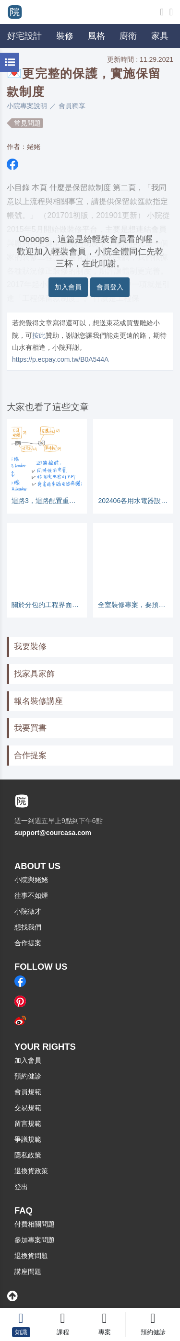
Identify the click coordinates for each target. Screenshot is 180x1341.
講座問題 (27, 1271)
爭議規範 (27, 1139)
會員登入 (109, 287)
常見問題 (27, 123)
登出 (21, 1187)
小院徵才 (27, 911)
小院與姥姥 (31, 879)
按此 (39, 335)
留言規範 (27, 1123)
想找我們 (27, 927)
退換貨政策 (31, 1171)
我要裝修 (30, 646)
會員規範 (27, 1092)
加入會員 (68, 287)
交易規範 (27, 1108)
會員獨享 (72, 106)
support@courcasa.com (52, 833)
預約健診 (27, 1076)
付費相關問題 (34, 1224)
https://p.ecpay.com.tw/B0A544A (60, 359)
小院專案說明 (27, 106)
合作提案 (30, 755)
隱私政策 (27, 1155)
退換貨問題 (31, 1256)
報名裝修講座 (38, 701)
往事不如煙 (31, 895)
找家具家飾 (34, 673)
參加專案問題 (34, 1240)
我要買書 (30, 728)
